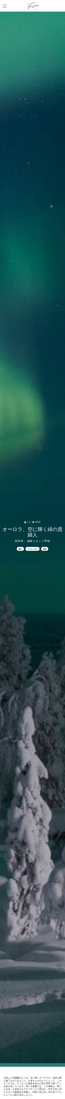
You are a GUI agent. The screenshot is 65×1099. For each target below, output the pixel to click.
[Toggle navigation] (5, 6)
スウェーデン (32, 549)
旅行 (20, 549)
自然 (44, 549)
